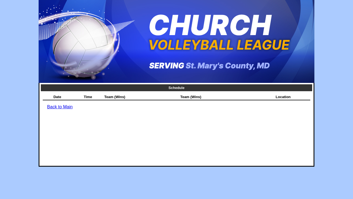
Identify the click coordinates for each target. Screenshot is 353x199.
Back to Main (60, 106)
